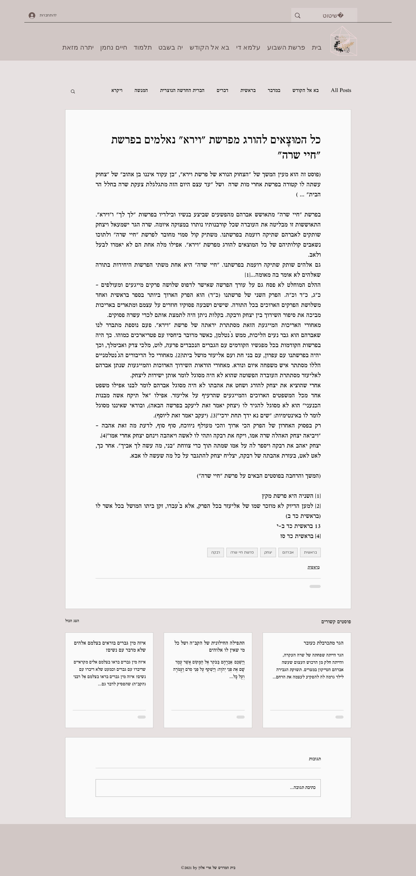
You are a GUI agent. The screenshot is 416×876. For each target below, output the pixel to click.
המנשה (141, 91)
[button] (73, 91)
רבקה (215, 552)
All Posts (341, 91)
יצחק (268, 552)
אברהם (288, 552)
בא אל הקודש (305, 91)
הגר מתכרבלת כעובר (324, 643)
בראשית (248, 91)
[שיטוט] (333, 15)
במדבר (274, 91)
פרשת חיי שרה (242, 552)
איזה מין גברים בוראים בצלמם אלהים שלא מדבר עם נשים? (110, 647)
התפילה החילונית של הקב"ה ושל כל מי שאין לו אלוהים (209, 647)
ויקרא (116, 91)
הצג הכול (72, 621)
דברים (222, 91)
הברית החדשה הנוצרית (182, 91)
